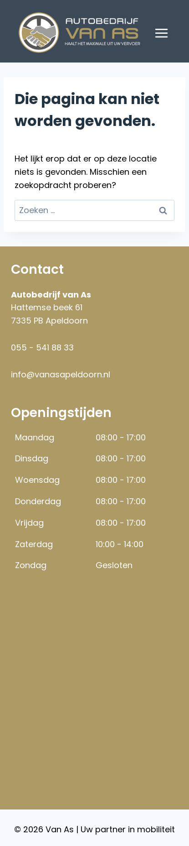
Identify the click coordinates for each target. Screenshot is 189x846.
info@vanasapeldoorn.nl (60, 374)
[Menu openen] (161, 33)
